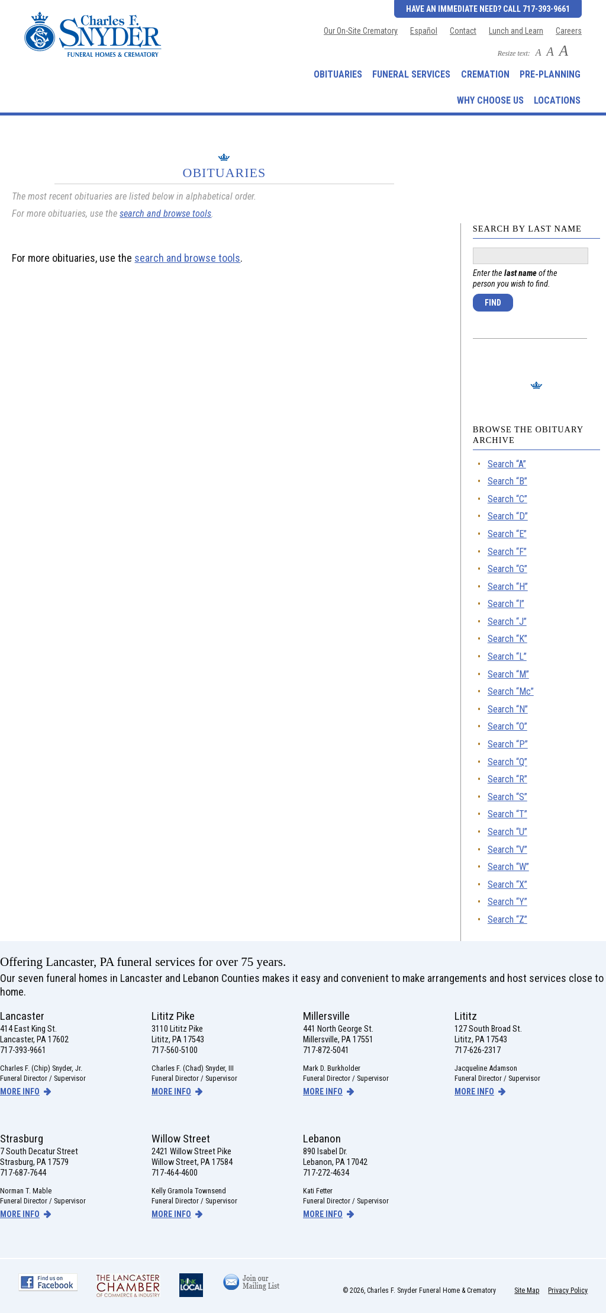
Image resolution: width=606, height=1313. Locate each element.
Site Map (526, 1290)
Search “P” (508, 744)
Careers (569, 31)
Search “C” (507, 499)
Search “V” (507, 849)
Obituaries (338, 74)
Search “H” (508, 586)
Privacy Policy (568, 1290)
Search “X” (507, 884)
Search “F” (507, 551)
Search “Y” (507, 901)
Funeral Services (411, 74)
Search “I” (506, 603)
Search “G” (507, 568)
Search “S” (507, 796)
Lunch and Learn (516, 31)
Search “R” (507, 779)
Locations (557, 100)
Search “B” (507, 481)
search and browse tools (165, 213)
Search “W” (508, 866)
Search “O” (507, 726)
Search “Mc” (511, 691)
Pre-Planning (550, 74)
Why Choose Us (490, 100)
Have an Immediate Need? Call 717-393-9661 (488, 9)
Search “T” (507, 814)
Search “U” (507, 831)
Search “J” (507, 621)
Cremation (485, 74)
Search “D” (508, 516)
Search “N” (508, 709)
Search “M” (508, 674)
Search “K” (507, 638)
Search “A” (507, 464)
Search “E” (507, 534)
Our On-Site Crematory (361, 31)
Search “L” (507, 656)
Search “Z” (507, 919)
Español (423, 31)
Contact (463, 31)
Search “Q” (507, 762)
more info (20, 1091)
